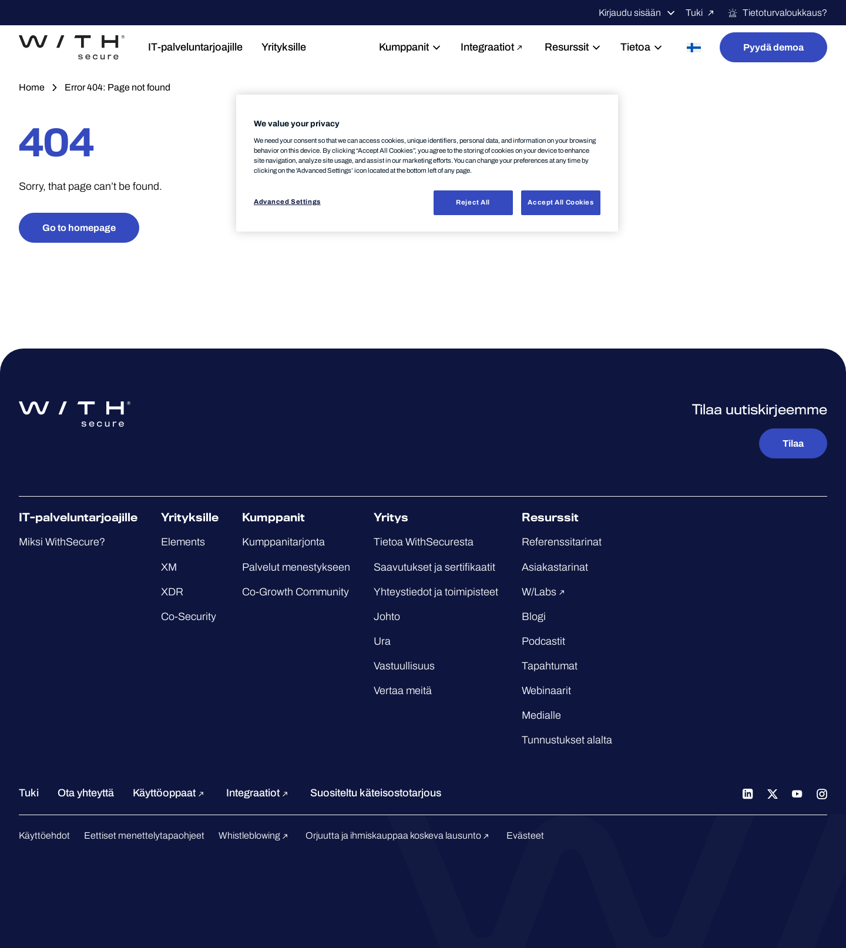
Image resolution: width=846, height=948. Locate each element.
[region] (427, 163)
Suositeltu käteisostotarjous (375, 793)
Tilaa (793, 443)
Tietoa (641, 47)
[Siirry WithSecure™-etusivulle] (72, 47)
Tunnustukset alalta (567, 740)
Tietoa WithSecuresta (424, 542)
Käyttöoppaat (170, 793)
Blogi (534, 616)
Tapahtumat (550, 666)
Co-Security (188, 616)
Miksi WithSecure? (62, 542)
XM (169, 567)
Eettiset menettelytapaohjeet (144, 835)
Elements (183, 542)
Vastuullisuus (404, 666)
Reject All (473, 202)
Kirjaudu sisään (637, 13)
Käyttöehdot (44, 835)
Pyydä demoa (773, 47)
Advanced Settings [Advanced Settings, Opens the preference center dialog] (287, 201)
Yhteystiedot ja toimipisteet (436, 592)
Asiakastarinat (555, 567)
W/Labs (545, 592)
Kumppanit (410, 47)
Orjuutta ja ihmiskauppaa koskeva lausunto (399, 835)
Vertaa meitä (403, 690)
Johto (387, 616)
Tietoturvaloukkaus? (777, 13)
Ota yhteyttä (86, 793)
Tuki (702, 13)
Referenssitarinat (562, 542)
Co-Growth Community (295, 592)
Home (32, 87)
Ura (382, 641)
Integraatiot (493, 47)
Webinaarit (546, 690)
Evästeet (525, 835)
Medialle (541, 715)
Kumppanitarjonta (283, 542)
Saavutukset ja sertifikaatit (434, 567)
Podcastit (543, 641)
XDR (172, 592)
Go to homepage (79, 228)
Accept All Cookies (560, 202)
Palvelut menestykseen (296, 567)
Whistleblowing (255, 835)
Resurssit (573, 47)
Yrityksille (283, 47)
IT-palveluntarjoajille (195, 47)
